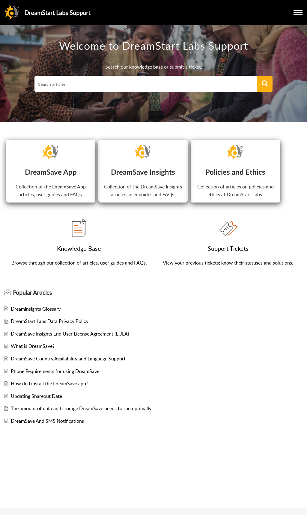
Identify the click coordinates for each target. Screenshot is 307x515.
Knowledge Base (79, 248)
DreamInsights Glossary (36, 309)
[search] (145, 84)
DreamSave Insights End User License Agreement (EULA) (70, 333)
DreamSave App (51, 172)
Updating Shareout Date (36, 396)
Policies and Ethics (235, 172)
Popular (32, 293)
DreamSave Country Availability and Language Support (68, 358)
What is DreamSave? (33, 346)
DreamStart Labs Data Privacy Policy (49, 321)
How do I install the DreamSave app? (49, 383)
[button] (298, 13)
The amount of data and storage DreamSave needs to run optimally (81, 408)
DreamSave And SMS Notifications (47, 421)
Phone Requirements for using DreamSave (55, 371)
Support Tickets (228, 248)
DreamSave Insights (143, 172)
